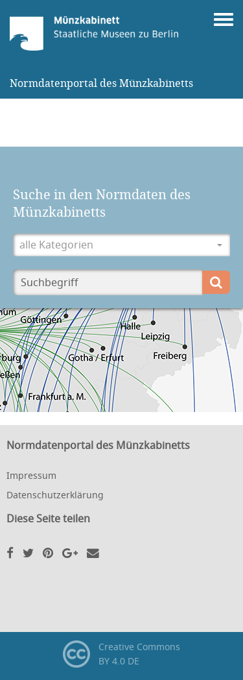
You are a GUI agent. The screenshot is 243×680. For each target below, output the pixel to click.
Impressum (31, 475)
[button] (121, 245)
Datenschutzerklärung (55, 495)
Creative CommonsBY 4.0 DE (121, 654)
